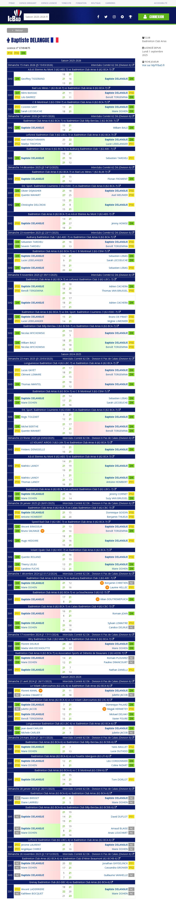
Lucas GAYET (28, 370)
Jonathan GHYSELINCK (115, 863)
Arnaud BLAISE (119, 828)
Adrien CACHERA (118, 286)
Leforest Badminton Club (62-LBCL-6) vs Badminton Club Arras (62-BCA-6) (71, 840)
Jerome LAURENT (31, 844)
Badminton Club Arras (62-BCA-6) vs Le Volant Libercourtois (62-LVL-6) (71, 699)
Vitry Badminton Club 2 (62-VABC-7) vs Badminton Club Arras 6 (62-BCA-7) (71, 639)
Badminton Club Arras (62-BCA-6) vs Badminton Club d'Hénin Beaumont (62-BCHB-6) (71, 858)
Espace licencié (49, 3)
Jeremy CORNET (118, 494)
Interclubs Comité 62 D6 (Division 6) (112, 65)
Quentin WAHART (31, 195)
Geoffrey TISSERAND (33, 78)
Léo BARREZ (28, 97)
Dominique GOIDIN (117, 512)
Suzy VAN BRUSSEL (117, 498)
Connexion (154, 16)
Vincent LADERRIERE (32, 889)
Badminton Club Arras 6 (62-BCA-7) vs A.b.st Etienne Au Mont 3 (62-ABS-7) (71, 214)
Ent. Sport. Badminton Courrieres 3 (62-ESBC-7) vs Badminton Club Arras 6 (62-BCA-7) (71, 186)
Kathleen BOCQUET (32, 893)
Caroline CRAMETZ (31, 695)
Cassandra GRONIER (116, 867)
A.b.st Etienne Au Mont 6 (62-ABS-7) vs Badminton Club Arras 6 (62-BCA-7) (71, 456)
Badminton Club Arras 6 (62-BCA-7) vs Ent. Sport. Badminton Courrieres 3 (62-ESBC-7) (71, 312)
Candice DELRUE (118, 627)
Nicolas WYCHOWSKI (33, 333)
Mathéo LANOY (30, 465)
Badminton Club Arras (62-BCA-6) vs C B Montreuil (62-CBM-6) (71, 770)
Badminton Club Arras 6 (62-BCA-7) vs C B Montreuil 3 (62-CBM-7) (71, 391)
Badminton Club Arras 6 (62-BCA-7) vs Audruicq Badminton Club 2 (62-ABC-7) (71, 578)
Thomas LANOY (30, 482)
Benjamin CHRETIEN (116, 582)
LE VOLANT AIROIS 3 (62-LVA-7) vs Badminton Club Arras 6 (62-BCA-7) (71, 442)
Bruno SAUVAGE (30, 530)
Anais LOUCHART (118, 832)
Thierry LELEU (29, 564)
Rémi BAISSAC (29, 92)
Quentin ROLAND (31, 557)
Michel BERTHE (29, 426)
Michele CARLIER (30, 732)
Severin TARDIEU (30, 246)
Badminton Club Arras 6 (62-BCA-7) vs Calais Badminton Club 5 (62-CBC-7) (71, 507)
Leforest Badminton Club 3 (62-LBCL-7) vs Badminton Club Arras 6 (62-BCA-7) (71, 134)
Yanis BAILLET (120, 746)
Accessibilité (160, 3)
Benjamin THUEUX (117, 516)
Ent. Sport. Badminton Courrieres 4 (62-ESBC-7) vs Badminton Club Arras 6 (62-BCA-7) (71, 409)
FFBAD (12, 3)
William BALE (120, 127)
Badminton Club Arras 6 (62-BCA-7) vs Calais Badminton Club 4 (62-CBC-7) (71, 606)
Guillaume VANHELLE (116, 875)
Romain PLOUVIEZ (117, 658)
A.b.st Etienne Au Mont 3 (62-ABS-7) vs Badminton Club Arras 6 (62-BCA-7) (71, 69)
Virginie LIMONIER (117, 321)
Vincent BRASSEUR (31, 526)
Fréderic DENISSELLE (33, 449)
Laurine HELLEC (119, 587)
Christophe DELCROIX (33, 204)
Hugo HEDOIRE (29, 540)
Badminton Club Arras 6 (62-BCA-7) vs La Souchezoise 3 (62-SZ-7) (71, 592)
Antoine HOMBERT (117, 482)
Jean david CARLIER (32, 728)
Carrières (110, 3)
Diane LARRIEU (29, 802)
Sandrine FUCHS (30, 568)
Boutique (96, 3)
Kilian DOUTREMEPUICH (114, 599)
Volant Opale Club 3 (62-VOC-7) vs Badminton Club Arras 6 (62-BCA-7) (71, 550)
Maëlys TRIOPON (31, 143)
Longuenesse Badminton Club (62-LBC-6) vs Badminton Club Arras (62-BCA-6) (71, 723)
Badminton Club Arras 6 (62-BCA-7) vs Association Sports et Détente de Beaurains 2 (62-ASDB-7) (71, 653)
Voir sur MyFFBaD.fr (153, 65)
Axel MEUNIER (120, 195)
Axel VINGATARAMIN (33, 139)
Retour (19, 30)
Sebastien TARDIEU (117, 158)
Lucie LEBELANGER (117, 143)
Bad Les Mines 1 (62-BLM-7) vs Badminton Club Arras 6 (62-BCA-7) (71, 88)
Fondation (81, 3)
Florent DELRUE (30, 643)
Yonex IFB (66, 3)
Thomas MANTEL (31, 384)
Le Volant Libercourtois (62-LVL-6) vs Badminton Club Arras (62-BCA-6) (71, 685)
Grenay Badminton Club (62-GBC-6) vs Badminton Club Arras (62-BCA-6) (71, 882)
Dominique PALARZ (117, 704)
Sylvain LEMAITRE (118, 623)
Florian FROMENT (118, 178)
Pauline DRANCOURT (116, 662)
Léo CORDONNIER (117, 761)
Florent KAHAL (29, 690)
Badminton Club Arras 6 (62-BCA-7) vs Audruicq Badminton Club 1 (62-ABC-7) (71, 148)
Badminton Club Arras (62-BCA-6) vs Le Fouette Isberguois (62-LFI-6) (71, 756)
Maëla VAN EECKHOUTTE (35, 648)
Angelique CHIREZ (31, 849)
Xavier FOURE (120, 718)
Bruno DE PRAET (118, 316)
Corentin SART (29, 107)
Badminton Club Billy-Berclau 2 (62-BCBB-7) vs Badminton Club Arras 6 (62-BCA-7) (71, 326)
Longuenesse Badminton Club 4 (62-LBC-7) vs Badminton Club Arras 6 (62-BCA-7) (71, 363)
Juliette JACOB (120, 694)
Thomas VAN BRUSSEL (115, 290)
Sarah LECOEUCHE (31, 111)
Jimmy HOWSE (120, 223)
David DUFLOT (119, 816)
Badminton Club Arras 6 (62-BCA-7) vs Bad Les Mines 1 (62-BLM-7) (71, 171)
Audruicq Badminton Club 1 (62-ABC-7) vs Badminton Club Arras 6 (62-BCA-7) (71, 237)
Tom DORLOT (120, 779)
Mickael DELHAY (118, 714)
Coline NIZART (119, 765)
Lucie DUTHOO (119, 751)
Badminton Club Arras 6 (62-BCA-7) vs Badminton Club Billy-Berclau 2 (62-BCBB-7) (71, 120)
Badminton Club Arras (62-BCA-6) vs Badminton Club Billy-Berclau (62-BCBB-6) (71, 742)
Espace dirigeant (27, 3)
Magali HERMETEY (117, 709)
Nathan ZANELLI (118, 669)
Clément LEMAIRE (31, 374)
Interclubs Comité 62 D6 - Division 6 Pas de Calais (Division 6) (98, 358)
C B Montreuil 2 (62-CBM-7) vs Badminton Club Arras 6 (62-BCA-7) (71, 102)
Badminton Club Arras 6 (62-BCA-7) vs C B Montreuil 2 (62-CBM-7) (71, 251)
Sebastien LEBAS (118, 256)
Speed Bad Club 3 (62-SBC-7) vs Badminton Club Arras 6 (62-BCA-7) (71, 521)
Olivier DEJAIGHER (31, 190)
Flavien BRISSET (30, 798)
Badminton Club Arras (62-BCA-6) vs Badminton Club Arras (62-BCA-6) (71, 793)
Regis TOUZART (30, 416)
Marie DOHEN (120, 111)
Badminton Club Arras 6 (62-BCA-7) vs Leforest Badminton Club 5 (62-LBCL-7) (71, 489)
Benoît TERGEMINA (117, 97)
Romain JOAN (120, 613)
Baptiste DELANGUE (116, 78)
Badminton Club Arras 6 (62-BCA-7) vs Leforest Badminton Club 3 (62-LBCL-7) (71, 279)
